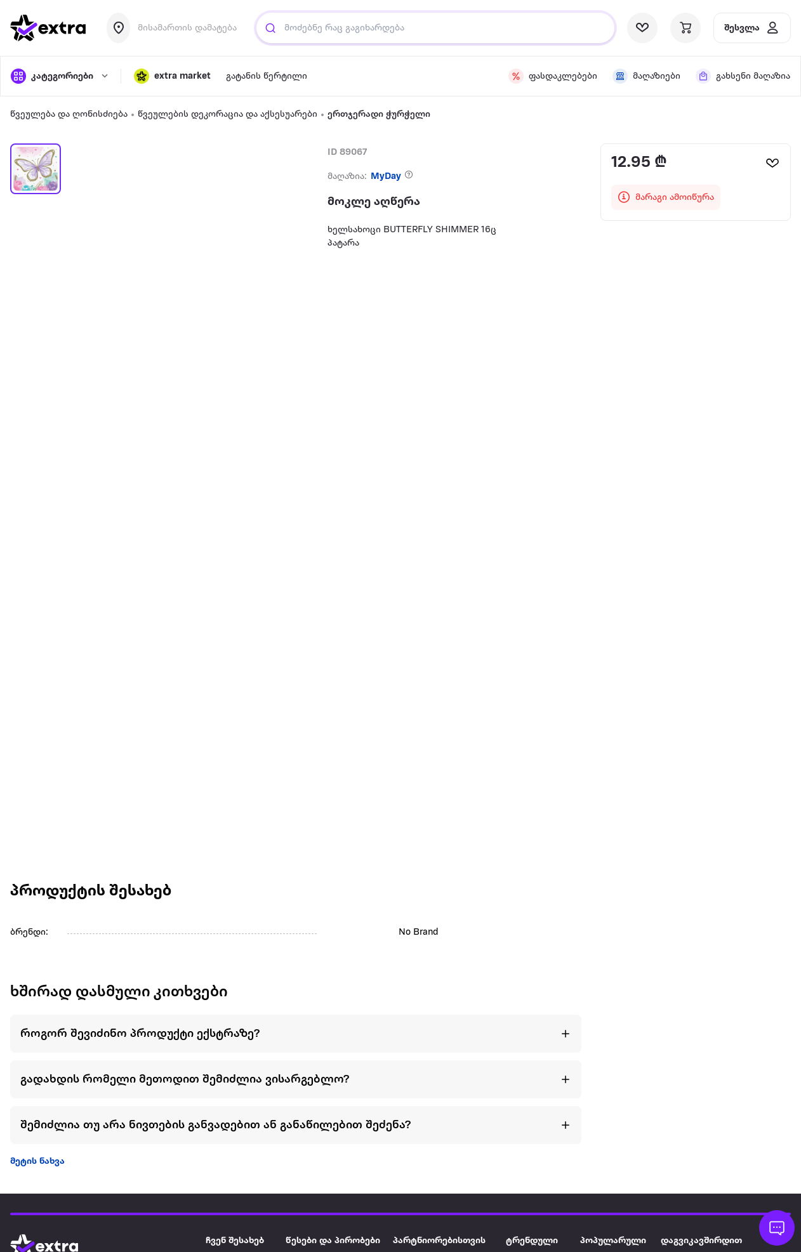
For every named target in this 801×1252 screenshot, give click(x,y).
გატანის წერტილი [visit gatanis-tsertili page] (266, 76)
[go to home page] (48, 28)
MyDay (386, 176)
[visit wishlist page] (642, 28)
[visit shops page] (646, 76)
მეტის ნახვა (37, 1161)
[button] (172, 76)
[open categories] (59, 76)
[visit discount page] (552, 76)
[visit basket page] (685, 28)
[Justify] (270, 28)
